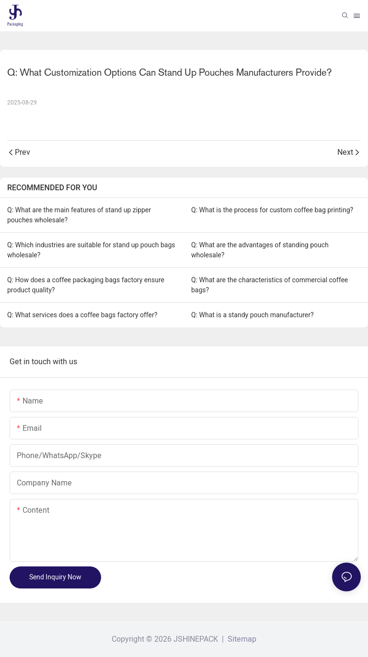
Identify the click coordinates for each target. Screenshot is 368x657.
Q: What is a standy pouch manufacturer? (252, 315)
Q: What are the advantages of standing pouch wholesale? (260, 250)
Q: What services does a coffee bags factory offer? (82, 315)
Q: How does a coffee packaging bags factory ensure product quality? (85, 285)
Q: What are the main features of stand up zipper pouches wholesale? (79, 215)
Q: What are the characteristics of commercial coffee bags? (269, 285)
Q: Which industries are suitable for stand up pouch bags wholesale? (91, 250)
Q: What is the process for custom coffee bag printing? (272, 210)
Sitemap (241, 639)
